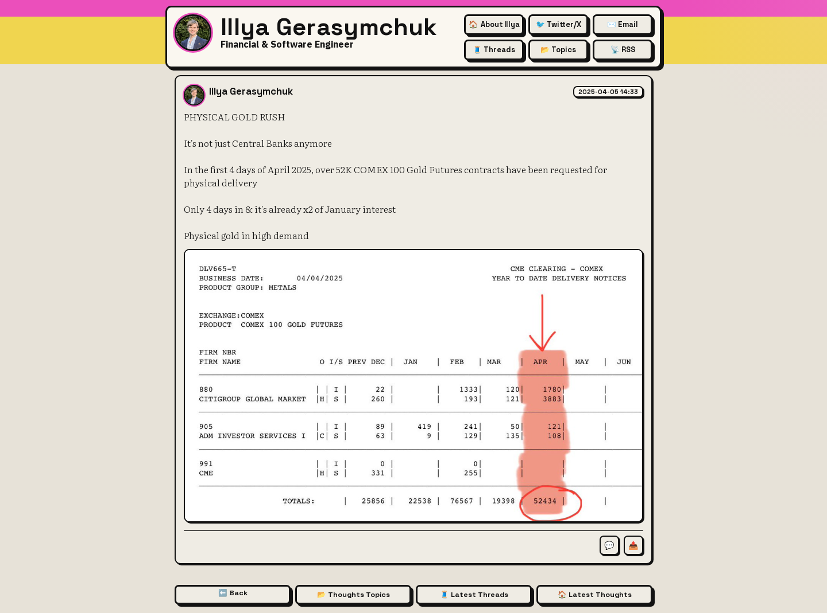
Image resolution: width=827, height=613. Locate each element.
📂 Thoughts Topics (353, 594)
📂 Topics (558, 49)
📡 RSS (622, 49)
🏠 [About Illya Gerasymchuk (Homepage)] (494, 24)
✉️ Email (622, 24)
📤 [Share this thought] (633, 545)
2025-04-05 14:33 (608, 92)
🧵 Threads (494, 49)
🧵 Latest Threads (474, 594)
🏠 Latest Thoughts (595, 594)
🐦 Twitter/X (558, 24)
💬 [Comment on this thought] (609, 545)
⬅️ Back (233, 593)
